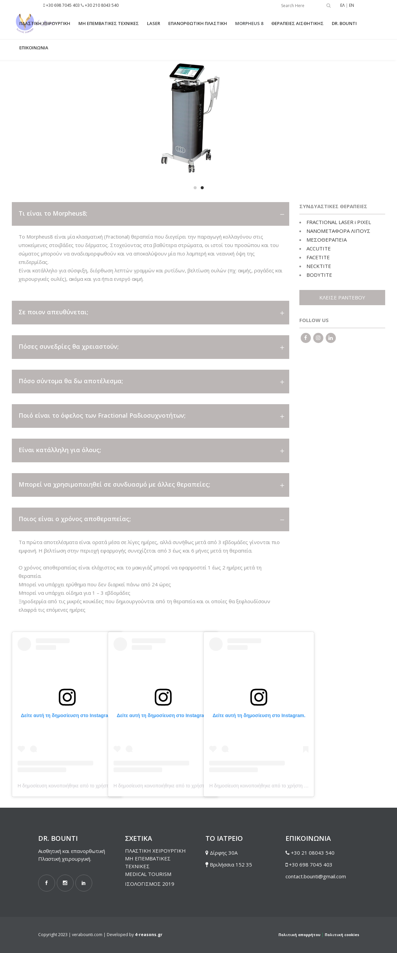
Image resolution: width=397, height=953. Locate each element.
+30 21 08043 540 (312, 852)
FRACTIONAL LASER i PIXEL (338, 222)
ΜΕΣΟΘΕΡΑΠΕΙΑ (326, 239)
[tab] (150, 214)
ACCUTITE (318, 248)
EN (351, 5)
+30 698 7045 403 (63, 5)
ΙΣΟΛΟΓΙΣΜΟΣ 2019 (149, 883)
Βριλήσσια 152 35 (231, 864)
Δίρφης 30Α (224, 852)
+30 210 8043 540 (102, 5)
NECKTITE (318, 266)
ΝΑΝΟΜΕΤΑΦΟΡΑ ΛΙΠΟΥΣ (338, 230)
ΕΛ (342, 5)
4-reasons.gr (149, 934)
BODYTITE (319, 274)
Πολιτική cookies (342, 934)
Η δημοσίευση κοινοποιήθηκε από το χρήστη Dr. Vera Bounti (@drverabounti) (98, 785)
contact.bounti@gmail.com (316, 876)
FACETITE (318, 257)
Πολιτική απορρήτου (299, 934)
